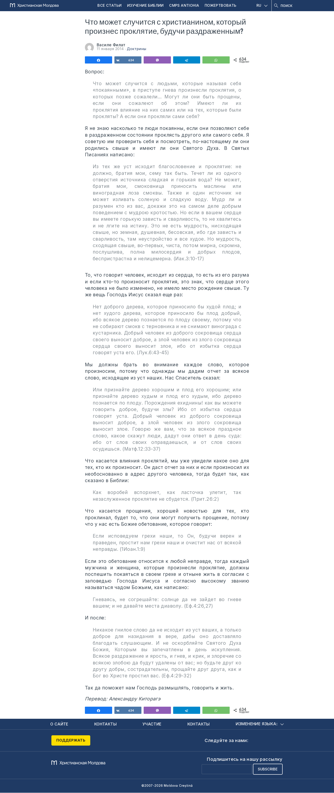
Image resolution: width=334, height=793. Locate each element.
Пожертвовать (221, 5)
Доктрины (136, 49)
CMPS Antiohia (184, 5)
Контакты (105, 724)
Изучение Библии (145, 5)
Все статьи (109, 5)
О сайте (59, 724)
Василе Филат (111, 44)
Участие (152, 724)
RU (262, 5)
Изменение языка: (260, 724)
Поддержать (70, 740)
